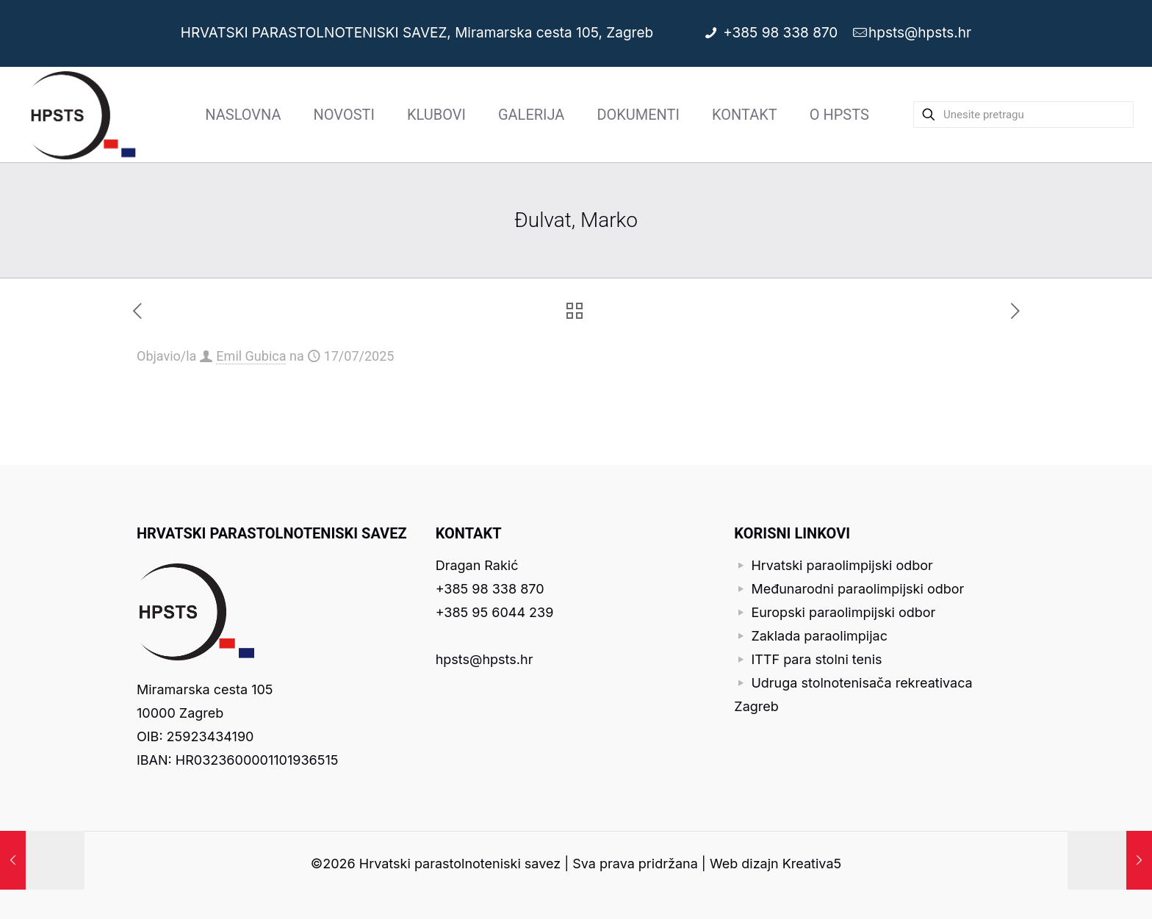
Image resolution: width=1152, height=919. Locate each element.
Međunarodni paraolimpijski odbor (857, 589)
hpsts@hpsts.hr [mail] (919, 32)
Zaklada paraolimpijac (819, 636)
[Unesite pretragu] (1023, 114)
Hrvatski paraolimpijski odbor (842, 565)
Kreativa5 (811, 863)
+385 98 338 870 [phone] (782, 32)
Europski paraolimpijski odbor (843, 612)
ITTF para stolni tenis (816, 659)
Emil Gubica (251, 356)
